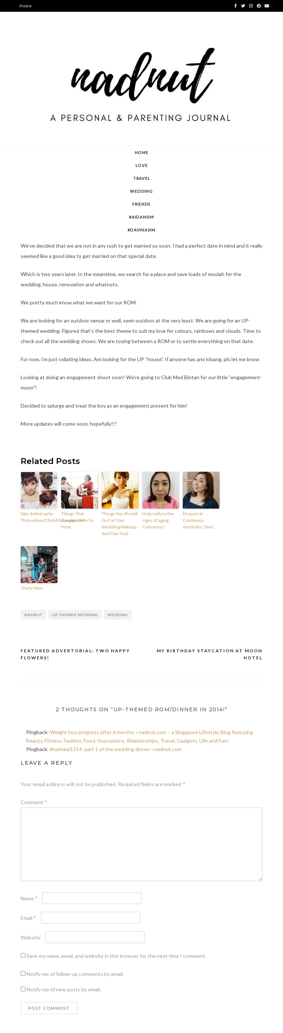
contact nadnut (36, 29)
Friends (141, 204)
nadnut (33, 615)
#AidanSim (141, 216)
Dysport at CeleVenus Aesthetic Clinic (198, 520)
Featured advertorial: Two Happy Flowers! (75, 654)
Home (26, 5)
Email (28, 918)
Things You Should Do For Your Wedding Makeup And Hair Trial (119, 523)
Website (31, 937)
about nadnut (34, 17)
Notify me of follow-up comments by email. (75, 974)
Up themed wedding (75, 615)
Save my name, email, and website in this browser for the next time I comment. (116, 956)
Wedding (141, 191)
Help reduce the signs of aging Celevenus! (158, 520)
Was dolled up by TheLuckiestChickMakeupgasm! (39, 517)
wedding (118, 615)
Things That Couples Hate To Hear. (77, 520)
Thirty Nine (32, 588)
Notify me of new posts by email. (64, 989)
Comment (34, 802)
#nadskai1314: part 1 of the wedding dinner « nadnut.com (116, 749)
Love (142, 165)
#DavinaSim (141, 229)
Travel (141, 178)
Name (29, 898)
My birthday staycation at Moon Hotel (209, 654)
